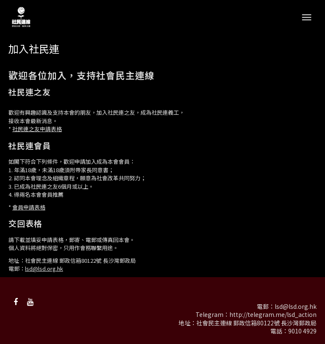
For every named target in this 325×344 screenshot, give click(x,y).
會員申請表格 (28, 207)
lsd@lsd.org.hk (44, 268)
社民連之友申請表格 (37, 129)
